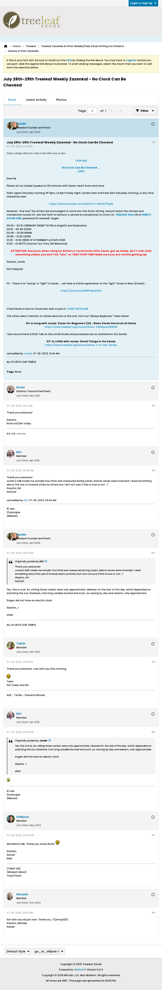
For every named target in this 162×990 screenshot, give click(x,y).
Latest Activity (36, 100)
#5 (153, 662)
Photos (61, 100)
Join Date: (22, 132)
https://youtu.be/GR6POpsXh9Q (81, 290)
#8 (153, 912)
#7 (153, 835)
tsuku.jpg (81, 160)
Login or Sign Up (143, 3)
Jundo (27, 353)
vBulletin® (80, 969)
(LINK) (81, 169)
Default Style (18, 951)
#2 (153, 405)
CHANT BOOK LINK (77, 308)
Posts (12, 100)
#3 (153, 470)
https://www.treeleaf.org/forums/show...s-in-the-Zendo (81, 345)
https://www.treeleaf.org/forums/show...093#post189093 (81, 327)
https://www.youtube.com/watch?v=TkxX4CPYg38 (81, 204)
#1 (153, 142)
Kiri (25, 500)
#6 (153, 732)
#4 (153, 553)
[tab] (12, 100)
